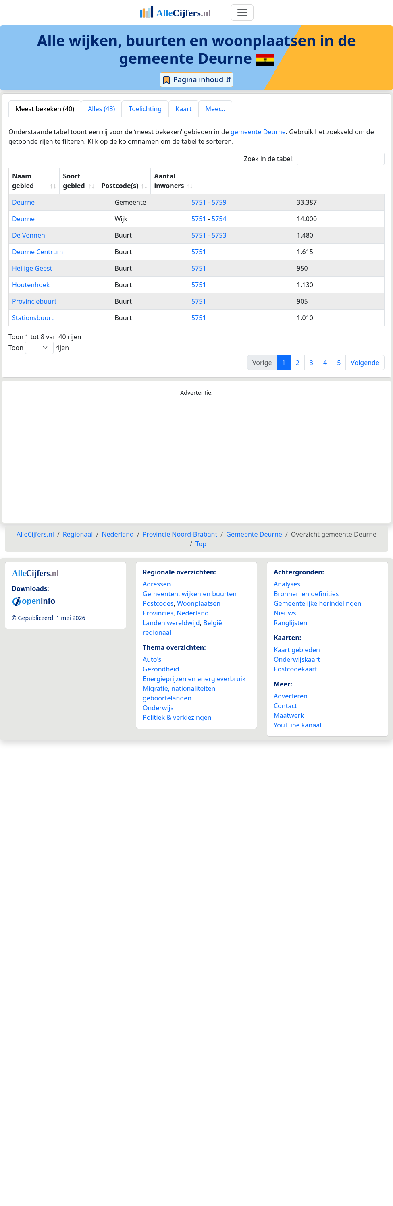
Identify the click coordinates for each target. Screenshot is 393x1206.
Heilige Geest (32, 258)
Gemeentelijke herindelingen (318, 593)
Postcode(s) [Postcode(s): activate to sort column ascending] (251, 176)
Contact (285, 696)
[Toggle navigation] (242, 12)
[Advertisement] (196, 450)
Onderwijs (158, 698)
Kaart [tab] (183, 108)
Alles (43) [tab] (101, 108)
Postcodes (158, 593)
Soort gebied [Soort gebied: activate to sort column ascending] (181, 176)
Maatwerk (289, 705)
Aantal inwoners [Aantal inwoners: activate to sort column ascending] (326, 176)
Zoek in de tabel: (314, 159)
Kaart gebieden (297, 640)
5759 (261, 192)
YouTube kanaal (297, 715)
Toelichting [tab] (145, 108)
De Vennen (28, 225)
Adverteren (291, 686)
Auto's (152, 649)
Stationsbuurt (33, 308)
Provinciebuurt (34, 291)
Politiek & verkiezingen (177, 707)
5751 (241, 192)
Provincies (158, 603)
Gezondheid (161, 659)
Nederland (193, 603)
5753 (261, 225)
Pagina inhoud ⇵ (196, 80)
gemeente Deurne (258, 131)
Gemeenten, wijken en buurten (190, 584)
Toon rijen (38, 338)
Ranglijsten (290, 613)
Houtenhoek (31, 275)
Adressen (157, 574)
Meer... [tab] (215, 108)
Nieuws (285, 603)
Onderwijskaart (297, 649)
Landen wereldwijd (171, 613)
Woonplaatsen (198, 593)
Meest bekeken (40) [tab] (44, 108)
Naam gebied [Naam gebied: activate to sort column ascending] (33, 176)
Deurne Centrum (37, 242)
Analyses (287, 574)
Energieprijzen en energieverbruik (194, 669)
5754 (261, 209)
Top (200, 534)
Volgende (365, 352)
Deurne (23, 192)
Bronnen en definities (306, 584)
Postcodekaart (295, 659)
